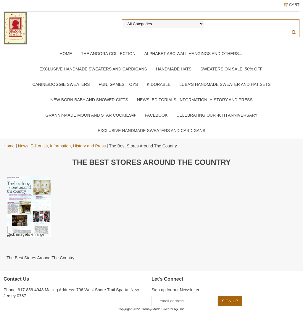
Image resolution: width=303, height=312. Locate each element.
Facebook (156, 115)
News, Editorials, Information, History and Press (195, 99)
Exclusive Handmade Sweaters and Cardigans (93, 69)
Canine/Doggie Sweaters (61, 84)
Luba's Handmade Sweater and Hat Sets (224, 84)
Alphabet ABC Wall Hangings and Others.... (194, 53)
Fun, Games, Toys (118, 84)
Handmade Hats (173, 69)
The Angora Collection (108, 53)
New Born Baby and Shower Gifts (89, 99)
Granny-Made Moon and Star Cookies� (91, 115)
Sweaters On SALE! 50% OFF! (232, 69)
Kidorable (158, 84)
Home (65, 53)
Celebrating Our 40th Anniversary (216, 115)
